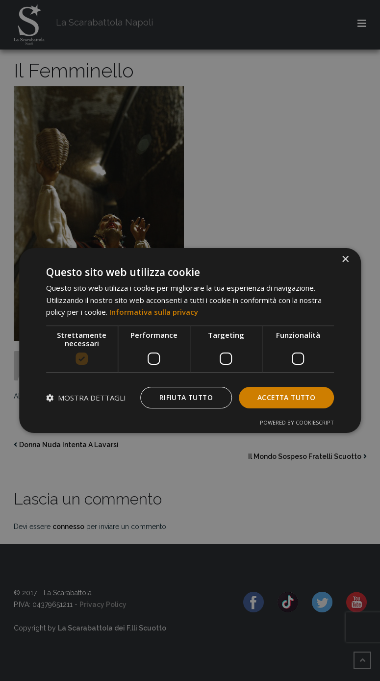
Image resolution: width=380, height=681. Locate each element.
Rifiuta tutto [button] (182, 397)
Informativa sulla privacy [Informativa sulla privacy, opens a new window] (153, 312)
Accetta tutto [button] (284, 397)
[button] (86, 397)
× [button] (345, 259)
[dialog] (190, 340)
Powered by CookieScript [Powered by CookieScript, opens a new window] (297, 423)
